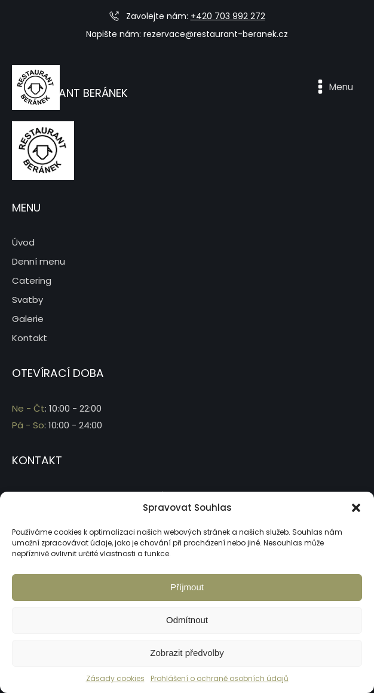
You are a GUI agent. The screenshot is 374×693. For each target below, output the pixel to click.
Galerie (28, 318)
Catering (31, 280)
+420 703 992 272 (228, 16)
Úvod (23, 242)
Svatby (27, 299)
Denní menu (38, 261)
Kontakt (29, 338)
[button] (356, 508)
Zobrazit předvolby (186, 653)
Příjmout (187, 587)
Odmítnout (187, 620)
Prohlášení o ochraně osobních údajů (220, 678)
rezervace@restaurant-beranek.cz (215, 34)
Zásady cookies (115, 678)
